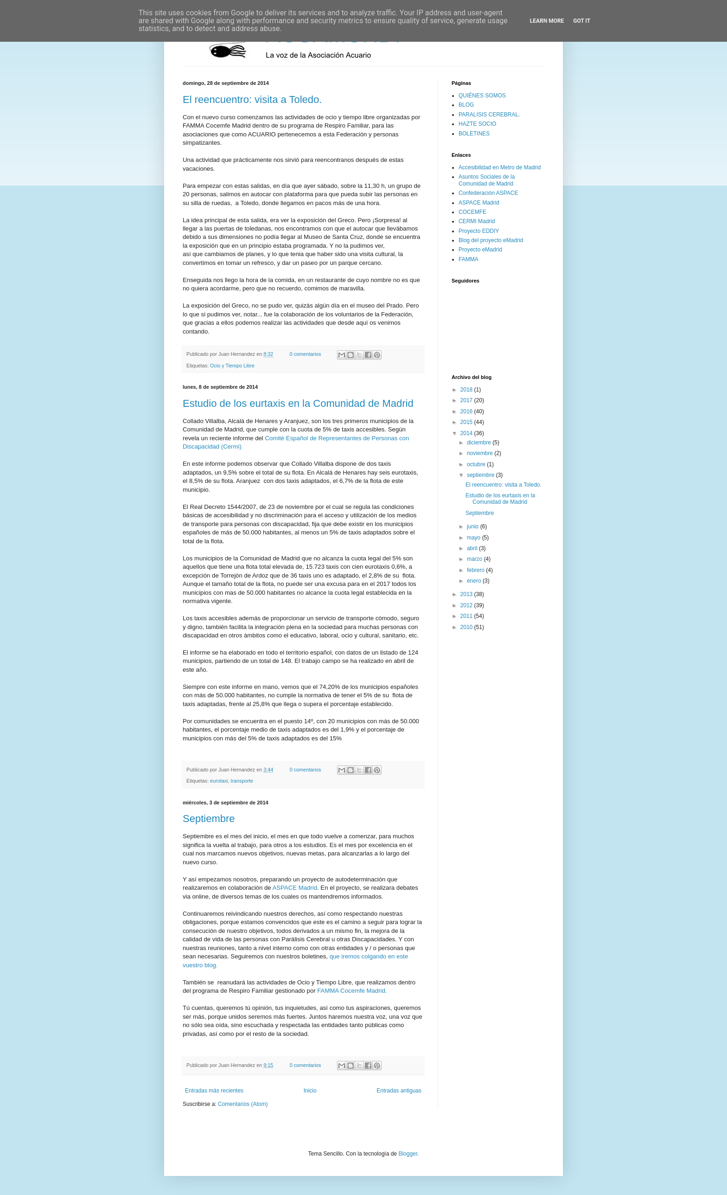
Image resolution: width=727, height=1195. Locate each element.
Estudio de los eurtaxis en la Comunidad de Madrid (298, 403)
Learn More (547, 21)
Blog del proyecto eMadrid (491, 240)
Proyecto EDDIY (479, 231)
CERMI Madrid (477, 221)
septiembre (481, 475)
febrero (476, 570)
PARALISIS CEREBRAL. (489, 114)
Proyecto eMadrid (480, 249)
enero (475, 581)
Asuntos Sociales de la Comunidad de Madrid (487, 179)
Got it (581, 21)
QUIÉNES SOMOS (482, 95)
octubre (477, 464)
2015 (467, 422)
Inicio (310, 1090)
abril (473, 548)
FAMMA (468, 259)
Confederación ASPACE (488, 193)
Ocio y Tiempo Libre (232, 365)
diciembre (479, 442)
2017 (467, 400)
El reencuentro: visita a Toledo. (252, 99)
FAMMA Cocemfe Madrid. (352, 990)
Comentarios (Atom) (243, 1104)
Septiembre (209, 818)
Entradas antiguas (398, 1090)
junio (473, 526)
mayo (474, 537)
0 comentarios (305, 354)
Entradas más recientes (214, 1090)
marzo (475, 559)
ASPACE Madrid (295, 887)
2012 (467, 605)
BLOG (466, 105)
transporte (241, 781)
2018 (467, 389)
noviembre (480, 453)
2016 (467, 411)
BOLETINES (474, 133)
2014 (467, 433)
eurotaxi (219, 781)
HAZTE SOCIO (477, 124)
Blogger (407, 1153)
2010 (467, 627)
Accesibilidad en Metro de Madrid (500, 167)
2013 (467, 594)
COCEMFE (472, 212)
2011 (467, 616)
